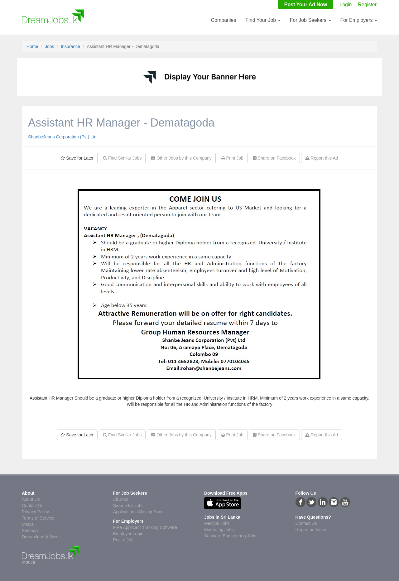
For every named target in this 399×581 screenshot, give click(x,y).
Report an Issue (311, 529)
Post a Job (123, 539)
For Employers (358, 20)
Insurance (70, 46)
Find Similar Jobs (122, 158)
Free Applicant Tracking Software (145, 527)
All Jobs (120, 499)
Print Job (232, 158)
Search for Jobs (128, 505)
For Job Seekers (310, 20)
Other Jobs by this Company (181, 158)
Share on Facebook (274, 158)
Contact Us (32, 505)
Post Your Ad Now (305, 4)
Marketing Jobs (219, 529)
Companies (223, 20)
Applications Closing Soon (138, 511)
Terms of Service (38, 518)
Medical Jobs (217, 523)
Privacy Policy (35, 511)
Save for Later (77, 158)
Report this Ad (321, 158)
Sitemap (30, 530)
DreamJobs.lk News (41, 536)
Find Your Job (262, 20)
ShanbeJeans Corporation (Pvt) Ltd (62, 136)
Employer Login (128, 533)
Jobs (49, 46)
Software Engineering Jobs (230, 535)
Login (345, 4)
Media (28, 524)
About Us (31, 499)
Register (367, 4)
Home (32, 46)
